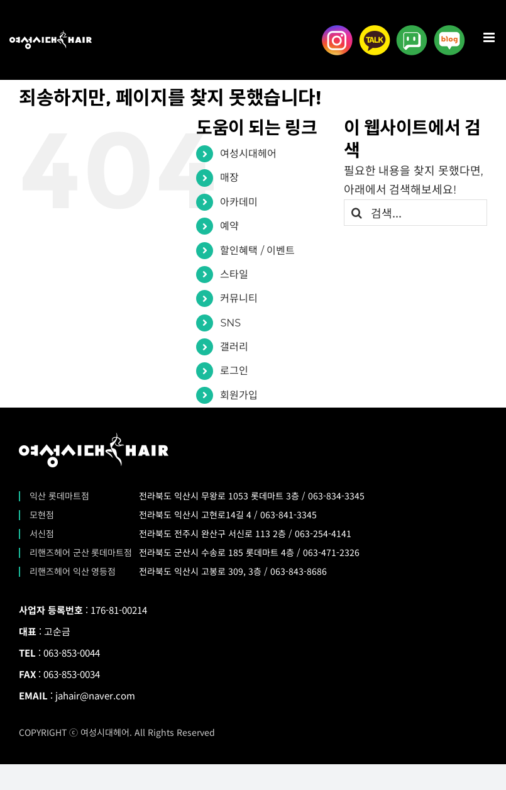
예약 (229, 226)
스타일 (234, 275)
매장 (229, 178)
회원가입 (239, 395)
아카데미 (239, 202)
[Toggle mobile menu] (490, 37)
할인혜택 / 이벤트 (257, 251)
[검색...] (415, 212)
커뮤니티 (239, 298)
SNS (230, 323)
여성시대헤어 (248, 154)
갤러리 (234, 347)
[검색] (357, 212)
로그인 (234, 371)
